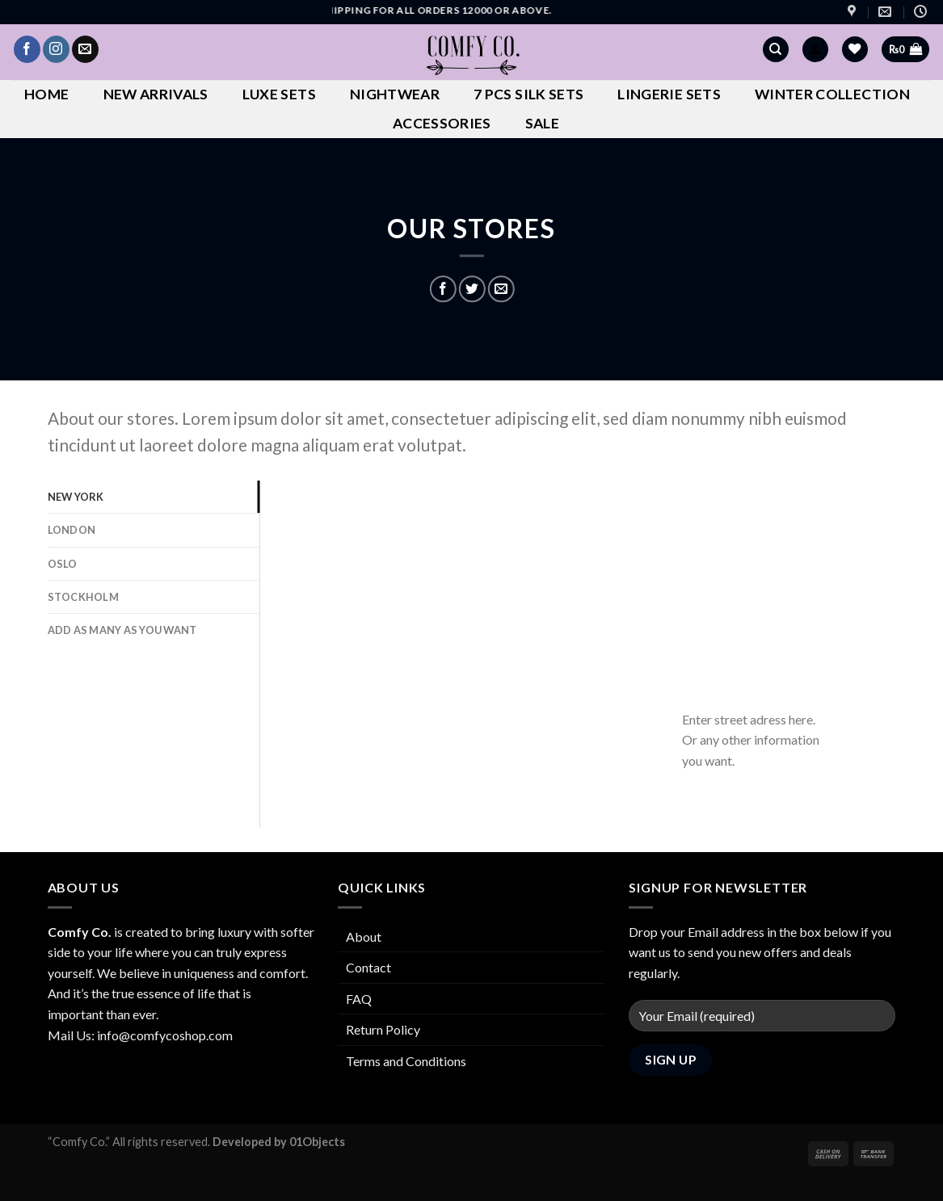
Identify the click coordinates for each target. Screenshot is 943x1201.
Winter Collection (832, 94)
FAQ (359, 998)
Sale (542, 123)
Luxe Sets (279, 94)
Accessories (442, 123)
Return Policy (383, 1029)
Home (46, 94)
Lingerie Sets (669, 94)
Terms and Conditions (406, 1061)
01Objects (317, 1142)
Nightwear (395, 94)
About (363, 936)
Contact (368, 967)
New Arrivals (155, 94)
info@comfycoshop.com (165, 1035)
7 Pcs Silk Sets (528, 94)
